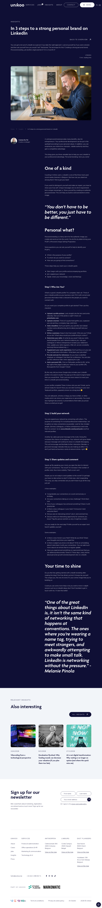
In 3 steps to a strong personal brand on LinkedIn (43, 129)
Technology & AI (27, 855)
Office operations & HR (29, 847)
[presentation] (75, 810)
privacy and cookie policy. (79, 804)
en (100, 5)
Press (13, 859)
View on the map (51, 852)
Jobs (12, 851)
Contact (71, 5)
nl (97, 5)
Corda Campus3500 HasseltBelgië (66, 846)
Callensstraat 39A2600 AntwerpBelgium (51, 846)
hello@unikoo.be (16, 876)
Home (12, 129)
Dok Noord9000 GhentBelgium (81, 846)
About (59, 5)
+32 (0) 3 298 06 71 (34, 876)
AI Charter (72, 901)
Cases (13, 847)
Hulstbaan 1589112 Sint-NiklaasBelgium (83, 859)
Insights (49, 5)
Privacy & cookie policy (56, 901)
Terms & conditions (37, 901)
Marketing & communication (31, 851)
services (30, 5)
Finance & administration (30, 844)
